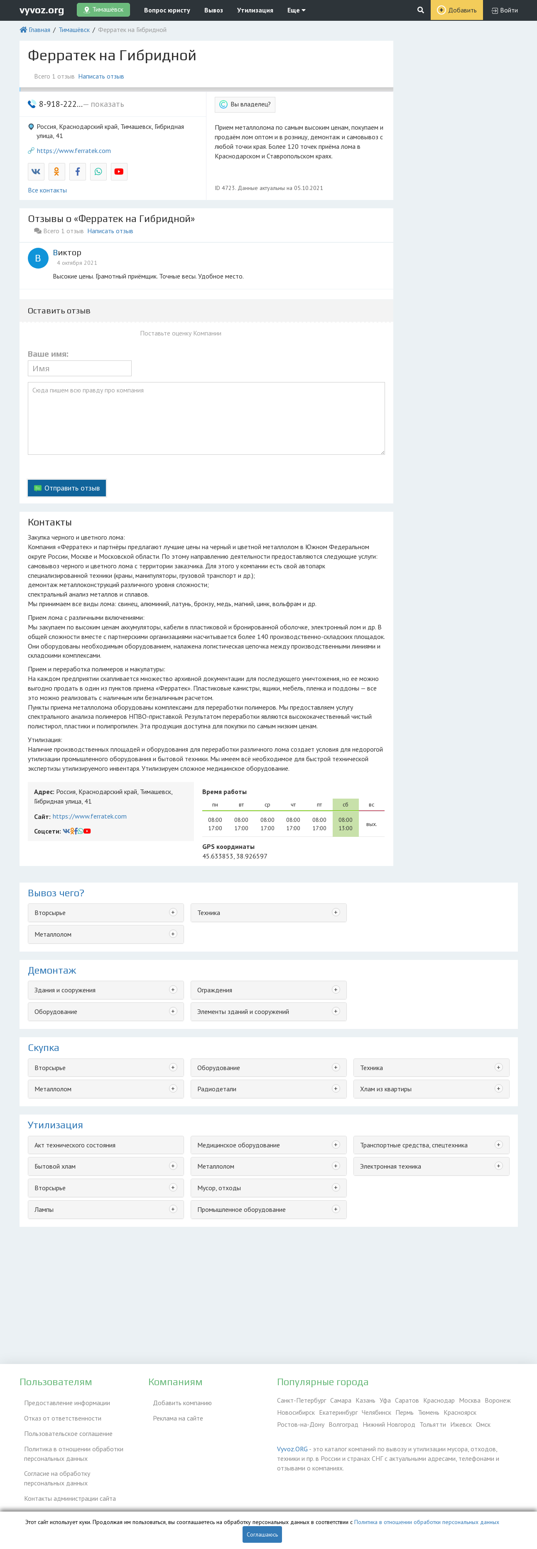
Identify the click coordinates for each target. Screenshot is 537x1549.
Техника (208, 912)
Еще (296, 10)
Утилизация (255, 10)
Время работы (224, 791)
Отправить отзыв (72, 488)
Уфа (385, 1400)
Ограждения (214, 990)
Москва (470, 1400)
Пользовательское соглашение (64, 1424)
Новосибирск (296, 1412)
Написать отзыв (106, 76)
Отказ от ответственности (58, 1412)
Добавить (462, 10)
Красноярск (460, 1412)
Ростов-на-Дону (300, 1424)
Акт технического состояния (74, 1145)
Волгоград (343, 1424)
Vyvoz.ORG (292, 1449)
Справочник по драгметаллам (62, 1503)
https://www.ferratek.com (74, 150)
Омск (483, 1424)
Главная (39, 29)
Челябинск (376, 1412)
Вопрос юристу (167, 10)
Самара (340, 1400)
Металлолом (52, 934)
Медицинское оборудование (238, 1145)
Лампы (44, 1209)
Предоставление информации (62, 1400)
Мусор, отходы (219, 1188)
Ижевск (461, 1424)
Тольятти (432, 1424)
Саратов (407, 1400)
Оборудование (55, 1011)
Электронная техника (390, 1166)
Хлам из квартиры (386, 1089)
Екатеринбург (338, 1412)
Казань (365, 1400)
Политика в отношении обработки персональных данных (69, 1441)
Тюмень (428, 1412)
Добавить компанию (177, 1400)
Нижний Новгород (389, 1424)
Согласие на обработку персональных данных (74, 1463)
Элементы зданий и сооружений (243, 1011)
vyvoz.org (42, 9)
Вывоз (213, 10)
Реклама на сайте (173, 1412)
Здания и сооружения (65, 990)
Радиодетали (216, 1089)
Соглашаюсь (262, 1534)
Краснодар (439, 1400)
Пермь (404, 1412)
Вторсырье (50, 912)
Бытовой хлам (55, 1166)
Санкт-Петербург (301, 1400)
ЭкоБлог (31, 1491)
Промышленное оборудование (241, 1209)
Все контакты (47, 190)
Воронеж (498, 1400)
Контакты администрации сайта (65, 1479)
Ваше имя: (48, 353)
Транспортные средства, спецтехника (414, 1145)
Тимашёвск (74, 29)
